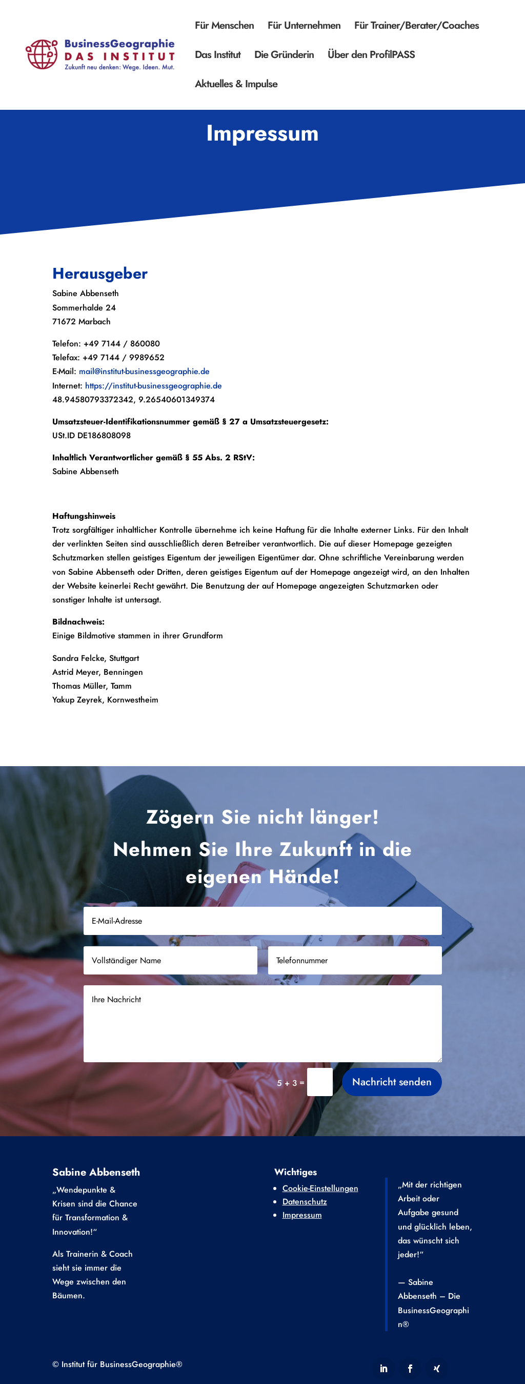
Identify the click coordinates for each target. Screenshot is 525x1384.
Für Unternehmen (304, 27)
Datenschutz (304, 1201)
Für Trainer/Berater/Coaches (416, 27)
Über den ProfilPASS (371, 56)
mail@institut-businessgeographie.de (144, 371)
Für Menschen (224, 27)
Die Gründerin (284, 56)
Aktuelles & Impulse (236, 86)
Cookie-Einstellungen (320, 1188)
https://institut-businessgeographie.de (153, 386)
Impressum (302, 1215)
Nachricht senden (392, 1098)
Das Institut (217, 56)
